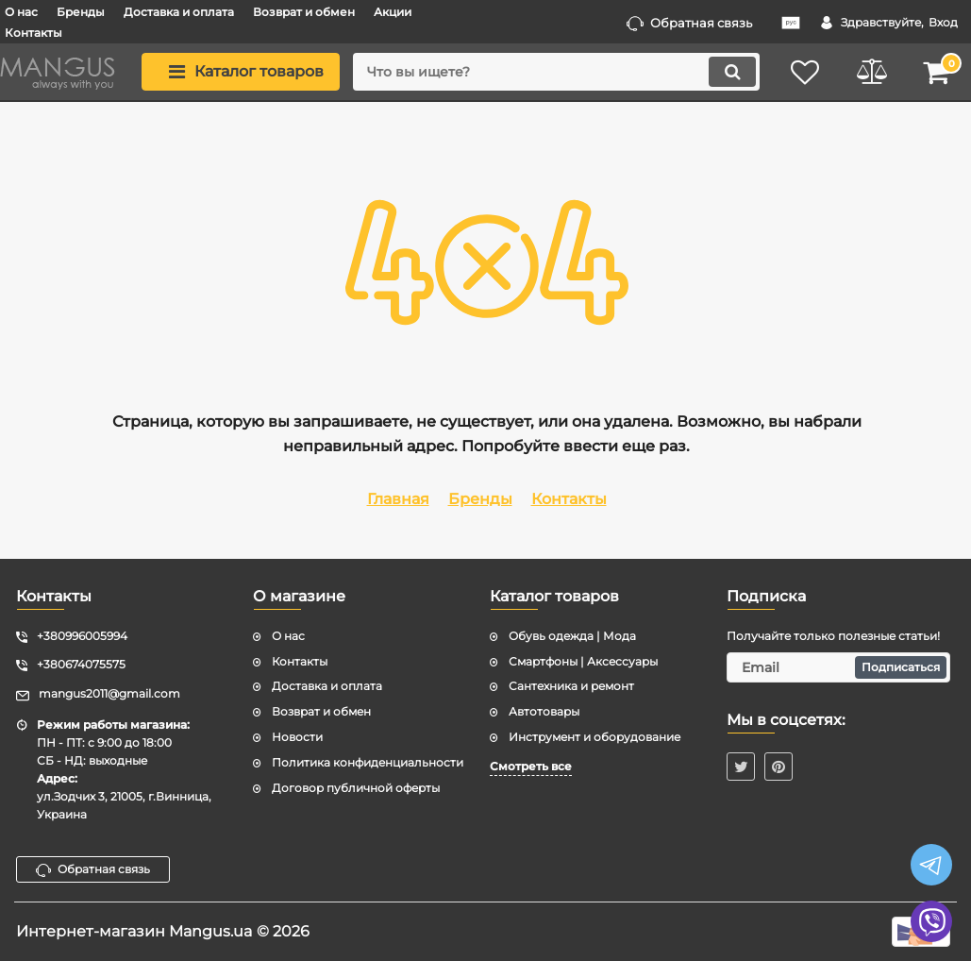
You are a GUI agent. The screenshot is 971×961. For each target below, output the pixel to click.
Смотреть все (531, 766)
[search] (556, 72)
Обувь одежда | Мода (572, 636)
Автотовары (544, 711)
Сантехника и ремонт (571, 686)
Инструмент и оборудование (594, 737)
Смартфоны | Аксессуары (583, 661)
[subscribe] (838, 667)
